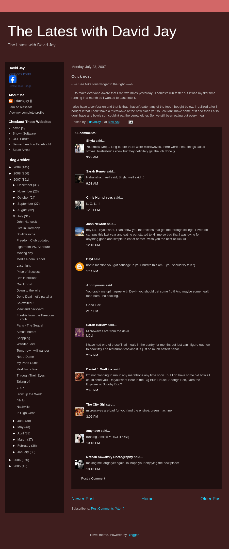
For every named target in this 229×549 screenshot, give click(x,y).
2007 (18, 179)
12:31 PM (93, 210)
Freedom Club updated (32, 240)
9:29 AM (92, 157)
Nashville (23, 407)
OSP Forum (21, 139)
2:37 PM (92, 355)
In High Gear (25, 413)
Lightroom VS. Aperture (33, 247)
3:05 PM (92, 416)
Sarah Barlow (96, 325)
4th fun (21, 400)
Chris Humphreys (99, 197)
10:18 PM (93, 443)
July (20, 216)
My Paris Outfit (26, 363)
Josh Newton (96, 224)
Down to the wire (28, 290)
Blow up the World (29, 394)
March (22, 439)
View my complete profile (26, 112)
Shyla (90, 140)
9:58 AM (92, 183)
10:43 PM (93, 469)
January (23, 452)
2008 (18, 173)
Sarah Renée (96, 171)
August (22, 210)
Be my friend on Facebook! (32, 144)
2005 (18, 466)
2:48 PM (92, 390)
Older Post (211, 498)
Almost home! (26, 332)
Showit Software (24, 133)
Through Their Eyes (30, 375)
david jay (19, 128)
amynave (93, 430)
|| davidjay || (23, 101)
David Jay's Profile (20, 73)
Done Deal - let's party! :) (34, 296)
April (21, 433)
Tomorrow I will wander (32, 350)
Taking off (23, 381)
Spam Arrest (21, 150)
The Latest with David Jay (92, 31)
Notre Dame (25, 357)
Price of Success (28, 272)
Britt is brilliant (26, 278)
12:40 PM (93, 245)
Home (148, 498)
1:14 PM (92, 271)
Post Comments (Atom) (107, 508)
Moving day (24, 253)
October (23, 197)
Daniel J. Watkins (99, 369)
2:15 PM (92, 311)
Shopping (23, 338)
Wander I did (25, 344)
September (25, 204)
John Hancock (26, 221)
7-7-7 (20, 388)
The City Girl (95, 404)
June (21, 421)
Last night (23, 265)
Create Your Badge (20, 86)
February (24, 445)
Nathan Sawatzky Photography (109, 457)
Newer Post (83, 498)
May (20, 427)
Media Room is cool (30, 259)
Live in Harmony (28, 228)
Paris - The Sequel (29, 325)
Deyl (89, 259)
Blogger (133, 535)
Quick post (24, 284)
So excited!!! (25, 303)
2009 (18, 167)
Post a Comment (93, 478)
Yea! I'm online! (27, 369)
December (25, 185)
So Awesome (25, 234)
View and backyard (30, 309)
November (25, 191)
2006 (18, 460)
